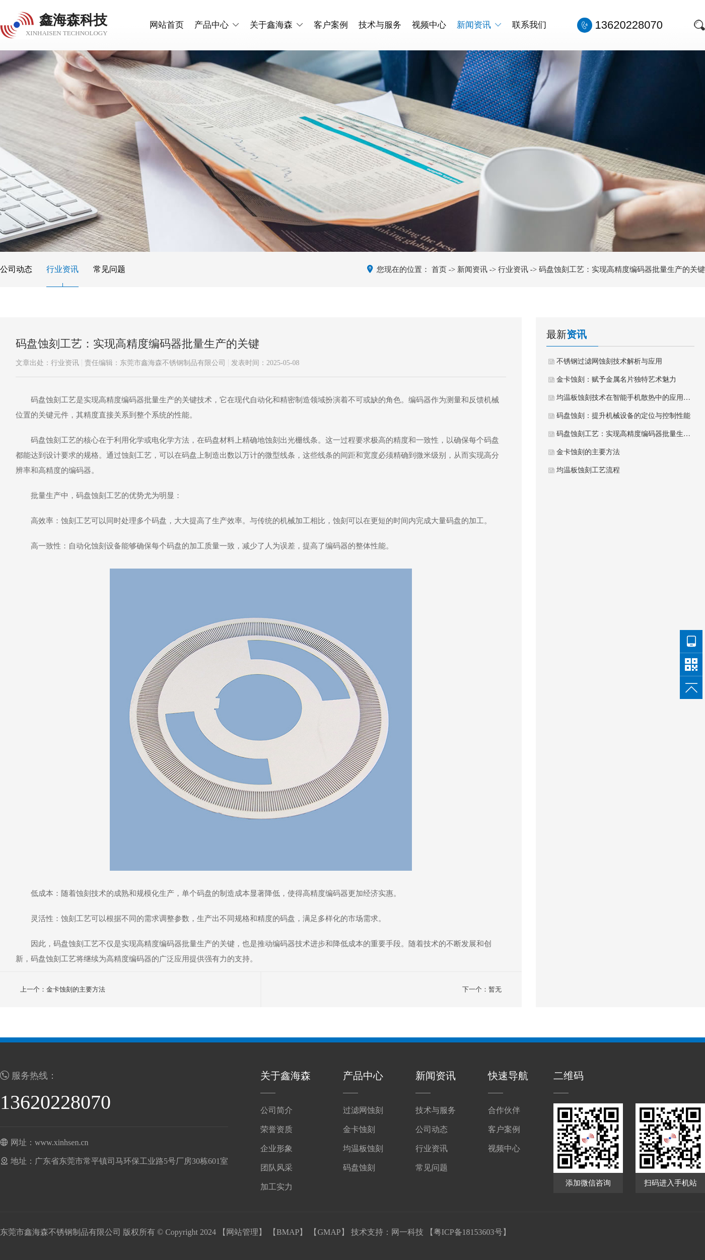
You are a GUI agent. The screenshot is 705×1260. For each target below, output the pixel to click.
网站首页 (167, 25)
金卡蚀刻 (359, 1129)
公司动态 (16, 269)
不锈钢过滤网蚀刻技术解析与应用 (609, 361)
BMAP (287, 1232)
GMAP (328, 1232)
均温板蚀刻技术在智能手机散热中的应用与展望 (625, 397)
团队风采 (276, 1167)
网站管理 (242, 1232)
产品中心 (216, 25)
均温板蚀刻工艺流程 (588, 470)
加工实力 (276, 1186)
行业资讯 (62, 269)
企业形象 (276, 1148)
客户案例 (331, 25)
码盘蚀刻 (359, 1167)
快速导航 (508, 1075)
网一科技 (407, 1232)
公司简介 (276, 1110)
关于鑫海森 (276, 25)
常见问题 (109, 269)
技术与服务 (380, 25)
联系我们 (529, 25)
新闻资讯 (479, 25)
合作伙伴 (504, 1110)
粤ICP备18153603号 (468, 1232)
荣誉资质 (276, 1129)
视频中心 (429, 25)
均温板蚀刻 (363, 1148)
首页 (439, 269)
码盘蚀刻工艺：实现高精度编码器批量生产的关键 (625, 434)
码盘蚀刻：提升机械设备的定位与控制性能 (623, 415)
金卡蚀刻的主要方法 (588, 452)
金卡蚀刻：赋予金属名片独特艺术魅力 (616, 379)
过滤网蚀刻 (363, 1110)
